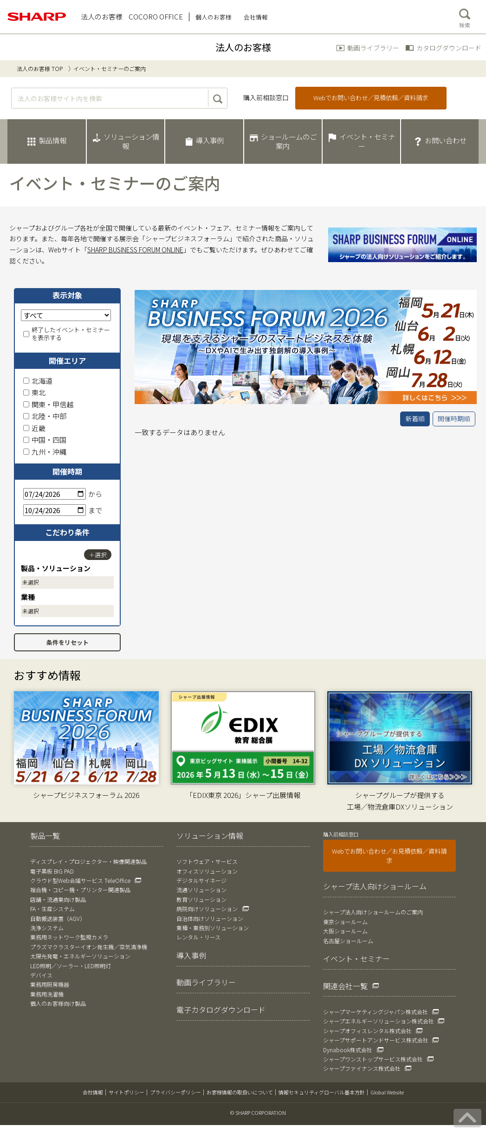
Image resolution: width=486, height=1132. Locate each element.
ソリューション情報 (209, 835)
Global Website (387, 1092)
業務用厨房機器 (49, 984)
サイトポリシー (126, 1092)
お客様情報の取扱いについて (240, 1092)
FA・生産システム (52, 909)
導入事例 (191, 955)
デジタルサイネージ (201, 880)
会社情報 (93, 1092)
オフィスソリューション (207, 871)
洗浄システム (47, 928)
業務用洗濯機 (47, 994)
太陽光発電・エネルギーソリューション (80, 956)
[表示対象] (66, 315)
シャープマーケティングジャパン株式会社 (375, 1012)
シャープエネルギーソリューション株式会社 (378, 1021)
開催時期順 (454, 418)
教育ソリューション (201, 899)
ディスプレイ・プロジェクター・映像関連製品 (88, 861)
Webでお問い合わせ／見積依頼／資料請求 (370, 97)
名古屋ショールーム (348, 941)
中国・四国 (44, 439)
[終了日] (54, 510)
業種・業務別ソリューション (212, 928)
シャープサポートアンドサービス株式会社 (375, 1040)
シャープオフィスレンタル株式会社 (367, 1031)
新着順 (415, 418)
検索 (464, 16)
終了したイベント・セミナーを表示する (66, 334)
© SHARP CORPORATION (258, 1112)
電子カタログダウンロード (221, 1009)
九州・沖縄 (44, 452)
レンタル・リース (198, 937)
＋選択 (98, 554)
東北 (34, 392)
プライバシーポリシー (175, 1092)
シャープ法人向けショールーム (375, 886)
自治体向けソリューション (209, 918)
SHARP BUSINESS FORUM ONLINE (135, 249)
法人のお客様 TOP (40, 68)
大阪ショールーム (345, 931)
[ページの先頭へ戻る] (467, 1118)
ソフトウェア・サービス (207, 861)
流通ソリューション (201, 890)
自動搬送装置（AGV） (57, 918)
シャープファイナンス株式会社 (362, 1068)
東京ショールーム (345, 922)
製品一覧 (45, 835)
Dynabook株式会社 (347, 1050)
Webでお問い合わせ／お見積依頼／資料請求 (389, 856)
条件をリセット (67, 642)
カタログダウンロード (448, 47)
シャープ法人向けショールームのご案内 (373, 912)
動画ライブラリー (373, 47)
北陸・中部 (44, 416)
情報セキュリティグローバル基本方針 (322, 1092)
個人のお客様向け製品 (58, 1003)
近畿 (34, 428)
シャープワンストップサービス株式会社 (373, 1059)
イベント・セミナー (356, 958)
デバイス (41, 975)
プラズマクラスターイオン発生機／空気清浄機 (88, 947)
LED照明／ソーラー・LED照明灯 (70, 966)
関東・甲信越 (48, 404)
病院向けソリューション (207, 909)
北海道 (37, 381)
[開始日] (54, 494)
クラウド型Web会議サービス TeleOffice (80, 880)
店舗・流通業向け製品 (58, 899)
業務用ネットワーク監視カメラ (69, 937)
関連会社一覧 (345, 985)
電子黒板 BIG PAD (52, 871)
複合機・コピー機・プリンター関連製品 (80, 890)
